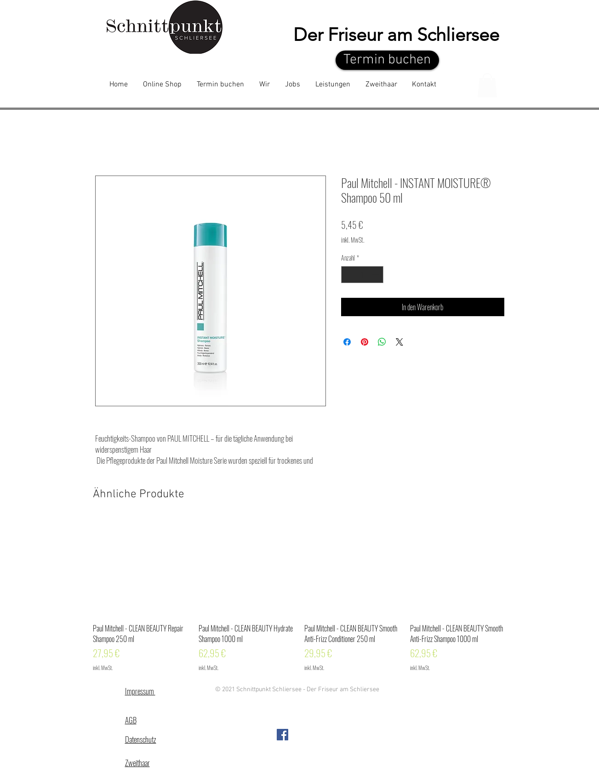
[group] (299, 595)
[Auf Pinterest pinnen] (364, 341)
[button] (487, 85)
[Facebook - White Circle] (463, 15)
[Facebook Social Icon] (282, 734)
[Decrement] (348, 275)
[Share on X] (399, 341)
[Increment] (376, 275)
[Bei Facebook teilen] (347, 341)
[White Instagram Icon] (488, 15)
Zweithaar (137, 762)
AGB (131, 720)
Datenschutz (140, 739)
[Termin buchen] (387, 60)
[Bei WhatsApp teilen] (382, 341)
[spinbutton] (362, 275)
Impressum (140, 691)
